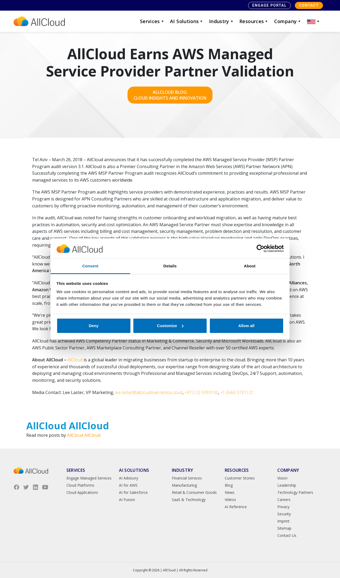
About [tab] (250, 266)
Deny (94, 325)
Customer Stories (240, 478)
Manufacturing (184, 485)
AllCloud (75, 360)
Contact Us (286, 535)
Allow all (246, 325)
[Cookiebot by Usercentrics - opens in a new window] (260, 248)
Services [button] (152, 21)
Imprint (283, 521)
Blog (229, 485)
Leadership (286, 485)
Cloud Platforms (80, 485)
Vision (282, 478)
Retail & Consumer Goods (194, 492)
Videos (230, 499)
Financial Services (187, 478)
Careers (284, 499)
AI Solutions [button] (187, 21)
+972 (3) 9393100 (201, 392)
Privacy (283, 506)
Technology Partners (295, 492)
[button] (313, 21)
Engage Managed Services (89, 478)
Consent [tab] (90, 266)
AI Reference (236, 506)
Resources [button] (254, 21)
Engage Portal (269, 5)
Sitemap (284, 528)
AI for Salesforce (133, 492)
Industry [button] (221, 21)
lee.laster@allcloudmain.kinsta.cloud (148, 392)
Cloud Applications (82, 492)
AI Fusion (127, 499)
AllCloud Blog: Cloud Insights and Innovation (170, 95)
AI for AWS (128, 485)
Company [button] (288, 21)
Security (284, 513)
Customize (170, 325)
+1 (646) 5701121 (237, 392)
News (230, 492)
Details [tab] (170, 266)
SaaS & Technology (189, 499)
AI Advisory (128, 478)
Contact (309, 5)
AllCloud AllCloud (83, 435)
